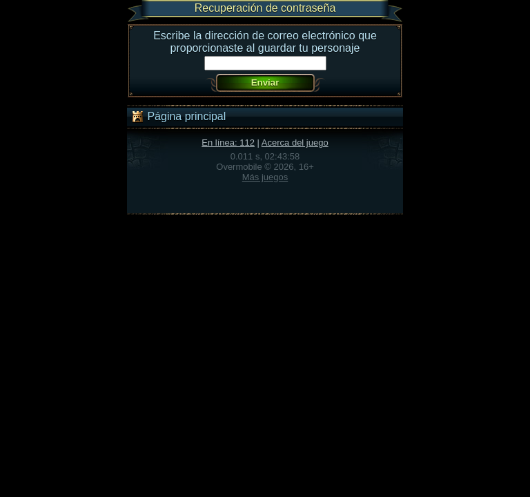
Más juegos (265, 177)
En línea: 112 (228, 142)
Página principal (178, 117)
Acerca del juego (295, 142)
